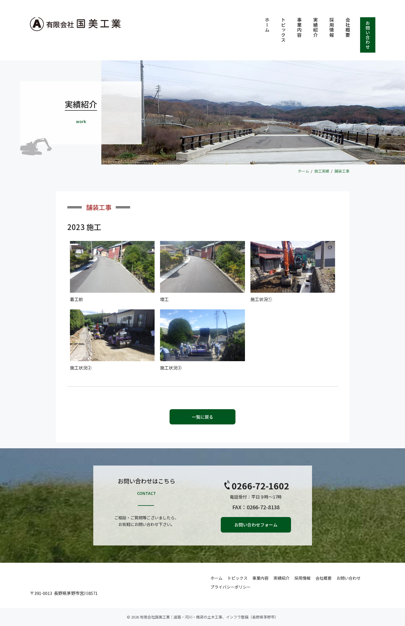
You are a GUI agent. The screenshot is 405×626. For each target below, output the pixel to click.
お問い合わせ (368, 35)
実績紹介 (315, 27)
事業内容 (299, 27)
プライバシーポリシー (230, 587)
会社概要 (347, 27)
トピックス (283, 30)
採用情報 (331, 27)
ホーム (267, 24)
